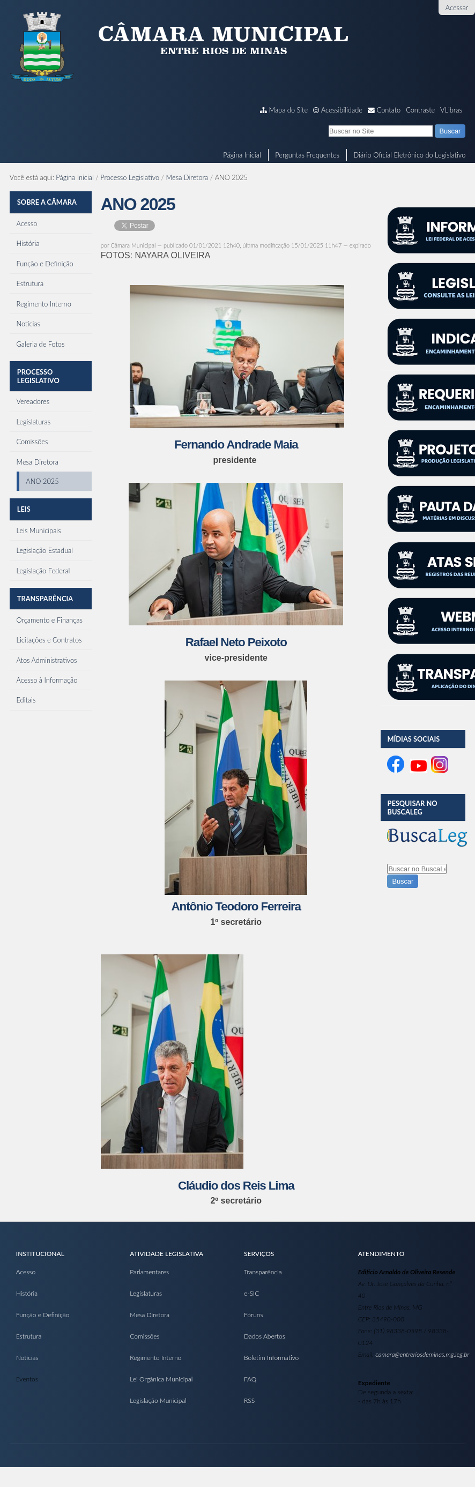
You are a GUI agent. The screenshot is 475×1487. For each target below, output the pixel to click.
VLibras (451, 110)
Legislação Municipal (158, 1400)
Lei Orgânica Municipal (161, 1379)
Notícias (27, 1358)
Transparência (44, 586)
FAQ (250, 1379)
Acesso (25, 1272)
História (27, 1293)
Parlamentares (149, 1272)
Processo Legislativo (129, 177)
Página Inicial (242, 155)
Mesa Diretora (187, 177)
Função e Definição (43, 1315)
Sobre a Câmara (46, 200)
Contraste (420, 110)
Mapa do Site (288, 110)
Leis (23, 500)
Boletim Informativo (271, 1358)
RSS (249, 1400)
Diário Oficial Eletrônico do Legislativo (410, 155)
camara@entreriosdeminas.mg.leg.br (422, 1354)
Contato (389, 110)
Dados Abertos (264, 1336)
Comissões (144, 1336)
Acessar (457, 7)
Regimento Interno (155, 1358)
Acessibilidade (341, 110)
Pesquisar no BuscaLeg (412, 807)
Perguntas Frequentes (307, 155)
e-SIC (251, 1293)
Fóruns (253, 1315)
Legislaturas (146, 1293)
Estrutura (29, 1336)
